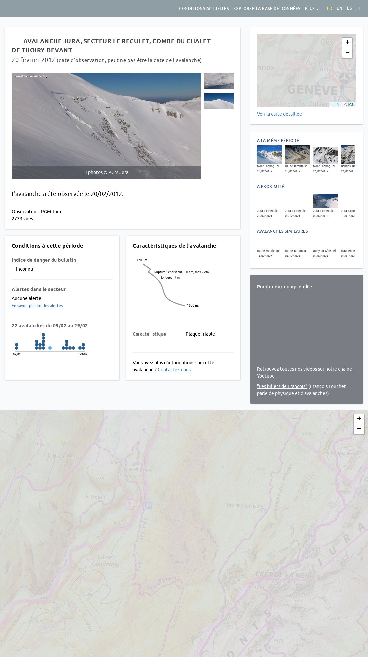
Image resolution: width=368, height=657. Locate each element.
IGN (351, 105)
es (349, 8)
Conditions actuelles (204, 8)
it (358, 8)
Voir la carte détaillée (279, 114)
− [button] (347, 53)
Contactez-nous (174, 369)
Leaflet (335, 105)
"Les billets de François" (282, 386)
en (339, 8)
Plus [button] (312, 8)
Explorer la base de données (266, 8)
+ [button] (347, 43)
